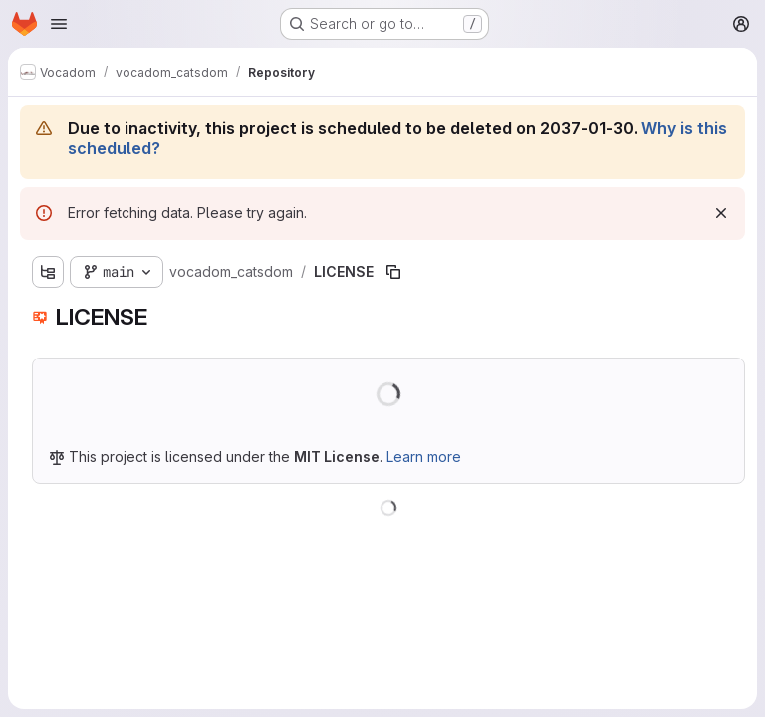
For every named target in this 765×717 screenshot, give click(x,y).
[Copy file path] (393, 272)
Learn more (423, 456)
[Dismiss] (721, 213)
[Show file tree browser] (48, 272)
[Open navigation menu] (59, 24)
